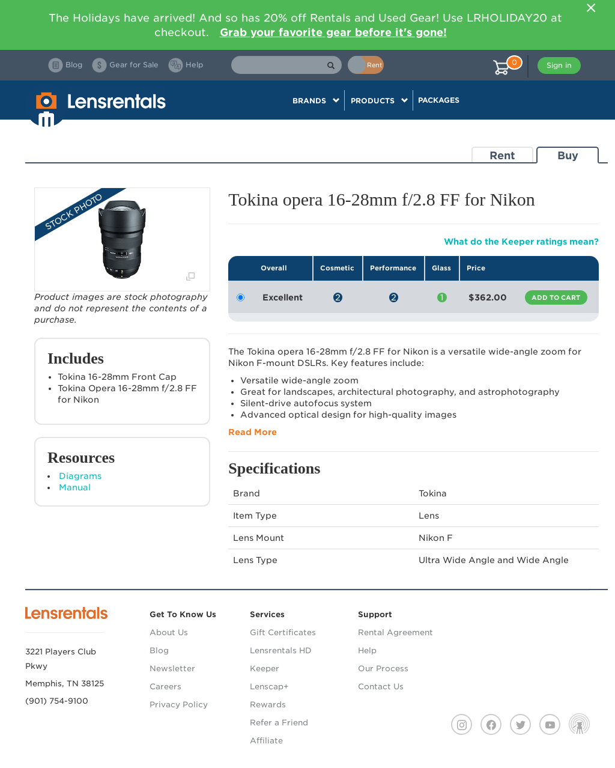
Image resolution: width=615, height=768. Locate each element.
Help (367, 650)
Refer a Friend (279, 722)
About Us (169, 632)
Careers (165, 686)
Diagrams (80, 476)
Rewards (268, 704)
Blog (159, 650)
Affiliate (266, 740)
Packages (438, 100)
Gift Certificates (283, 632)
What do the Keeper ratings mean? (521, 241)
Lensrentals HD (281, 650)
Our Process (383, 668)
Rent (502, 155)
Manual (75, 487)
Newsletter (172, 668)
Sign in (559, 65)
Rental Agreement (395, 632)
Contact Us (381, 686)
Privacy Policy (179, 704)
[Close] (591, 7)
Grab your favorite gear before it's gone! (333, 32)
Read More (252, 432)
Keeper (264, 668)
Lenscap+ (269, 686)
